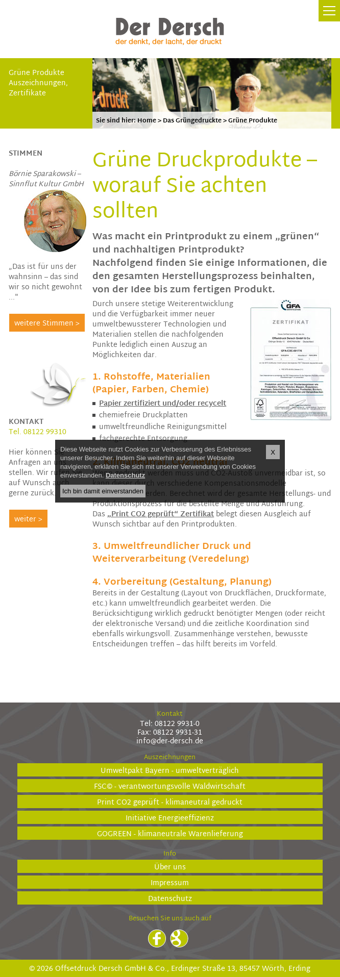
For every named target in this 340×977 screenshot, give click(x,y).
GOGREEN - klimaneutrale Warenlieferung (170, 834)
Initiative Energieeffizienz (170, 818)
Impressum (170, 883)
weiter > (28, 519)
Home (146, 121)
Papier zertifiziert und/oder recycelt (162, 403)
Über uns (170, 867)
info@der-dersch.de (169, 741)
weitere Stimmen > (47, 323)
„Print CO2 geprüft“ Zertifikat (160, 514)
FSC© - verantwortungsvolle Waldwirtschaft (170, 786)
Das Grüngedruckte (192, 121)
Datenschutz (170, 899)
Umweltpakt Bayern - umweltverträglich (170, 770)
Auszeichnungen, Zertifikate (38, 88)
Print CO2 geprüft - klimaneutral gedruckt (169, 802)
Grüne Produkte (36, 73)
